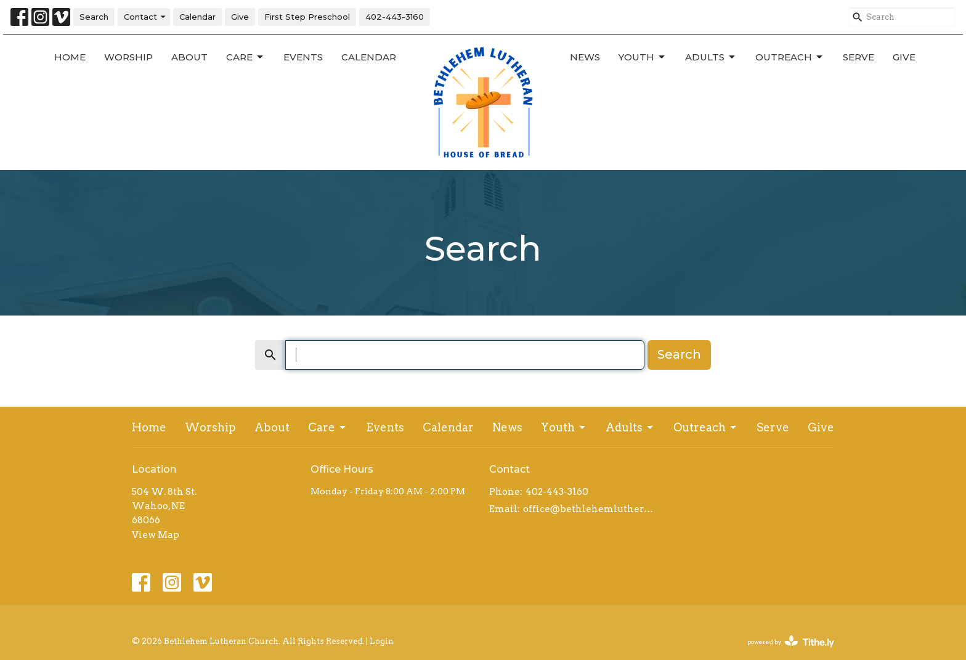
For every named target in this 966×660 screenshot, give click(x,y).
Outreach (789, 57)
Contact (145, 17)
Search (93, 17)
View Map (155, 534)
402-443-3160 (394, 17)
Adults (711, 57)
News (585, 57)
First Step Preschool (307, 17)
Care (245, 57)
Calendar (197, 17)
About (189, 57)
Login (382, 641)
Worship (128, 57)
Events (303, 57)
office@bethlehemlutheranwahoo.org (589, 509)
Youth (643, 57)
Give (240, 17)
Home (70, 57)
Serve (858, 57)
